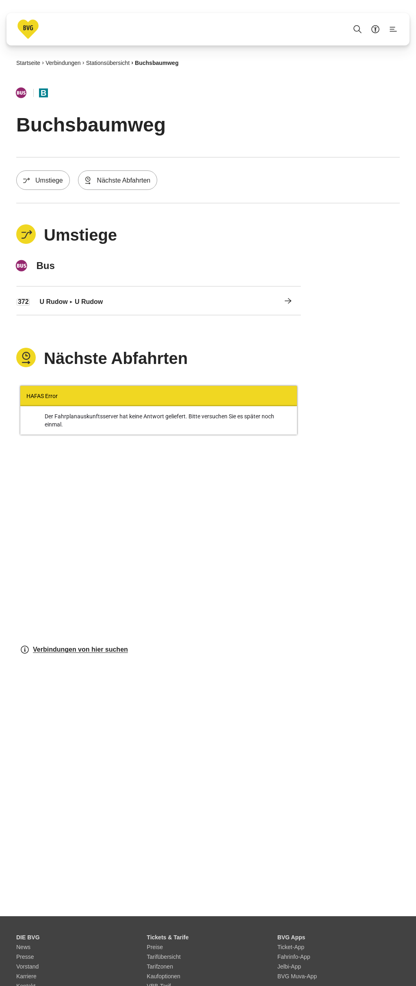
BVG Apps (291, 937)
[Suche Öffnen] (357, 29)
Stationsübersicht (108, 62)
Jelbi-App (289, 966)
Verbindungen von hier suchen (74, 649)
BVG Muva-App (297, 976)
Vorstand (27, 966)
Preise (155, 947)
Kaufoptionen (163, 976)
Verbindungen (63, 62)
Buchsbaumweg (156, 62)
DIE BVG (28, 937)
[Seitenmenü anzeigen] (393, 29)
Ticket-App (290, 947)
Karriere (26, 976)
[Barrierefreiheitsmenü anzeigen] (375, 29)
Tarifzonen (160, 966)
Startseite (28, 62)
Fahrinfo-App (293, 957)
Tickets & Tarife (167, 937)
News (23, 947)
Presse (25, 957)
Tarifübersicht (163, 957)
